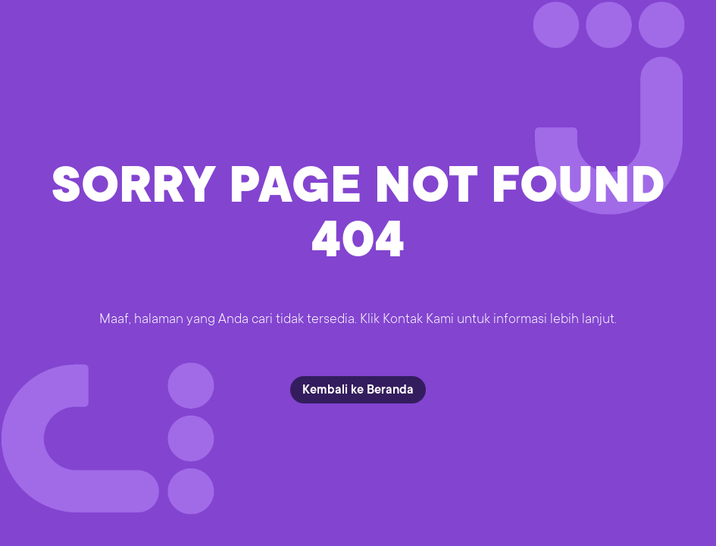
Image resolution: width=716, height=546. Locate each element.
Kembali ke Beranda (358, 389)
